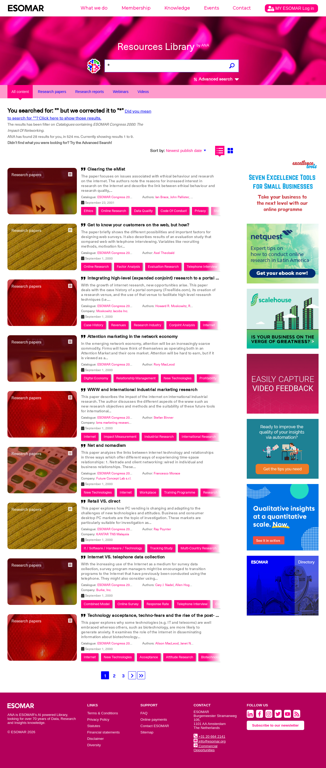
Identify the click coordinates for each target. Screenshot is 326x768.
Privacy (200, 211)
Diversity (94, 745)
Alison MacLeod (167, 643)
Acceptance (149, 657)
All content (20, 92)
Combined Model (97, 604)
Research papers (52, 92)
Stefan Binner (163, 417)
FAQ (144, 713)
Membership (136, 8)
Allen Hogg (183, 585)
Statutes (93, 726)
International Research (199, 436)
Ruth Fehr (195, 306)
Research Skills (214, 492)
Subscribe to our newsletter (275, 725)
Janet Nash (188, 643)
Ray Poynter (162, 529)
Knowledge (177, 8)
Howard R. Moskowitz (171, 306)
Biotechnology (211, 657)
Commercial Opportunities (206, 748)
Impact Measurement (120, 436)
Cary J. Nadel (164, 585)
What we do (94, 8)
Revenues (118, 325)
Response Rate (158, 604)
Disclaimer (95, 739)
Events (211, 8)
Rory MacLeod (164, 364)
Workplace (148, 492)
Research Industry (147, 325)
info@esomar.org (209, 741)
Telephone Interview (202, 266)
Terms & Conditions (102, 713)
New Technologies (177, 378)
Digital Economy (96, 378)
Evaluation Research (163, 266)
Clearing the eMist (106, 169)
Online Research (113, 211)
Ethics (88, 211)
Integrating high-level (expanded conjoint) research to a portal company (161, 278)
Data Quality (143, 211)
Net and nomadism (106, 445)
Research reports (89, 92)
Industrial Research (159, 436)
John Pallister (179, 197)
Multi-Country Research (198, 548)
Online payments (153, 720)
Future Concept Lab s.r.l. (113, 478)
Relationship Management (136, 378)
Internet (209, 325)
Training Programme (179, 492)
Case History (93, 325)
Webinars (120, 92)
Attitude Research (179, 657)
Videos (143, 92)
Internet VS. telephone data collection (126, 557)
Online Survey (128, 604)
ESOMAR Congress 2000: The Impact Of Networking (135, 197)
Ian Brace (162, 197)
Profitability (207, 378)
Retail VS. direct (103, 501)
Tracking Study (161, 548)
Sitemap (146, 732)
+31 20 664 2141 (209, 737)
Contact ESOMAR (154, 726)
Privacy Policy (98, 720)
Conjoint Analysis (182, 325)
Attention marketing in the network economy (132, 336)
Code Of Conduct (174, 211)
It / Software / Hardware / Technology (113, 548)
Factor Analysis (128, 266)
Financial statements (103, 732)
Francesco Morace (167, 473)
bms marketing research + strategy (121, 423)
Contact (242, 8)
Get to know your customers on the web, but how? (138, 225)
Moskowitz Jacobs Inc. (112, 311)
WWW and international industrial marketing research (142, 389)
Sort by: (157, 150)
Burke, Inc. (103, 590)
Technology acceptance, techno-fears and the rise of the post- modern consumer (170, 615)
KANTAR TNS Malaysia (112, 534)
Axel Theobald (164, 253)
